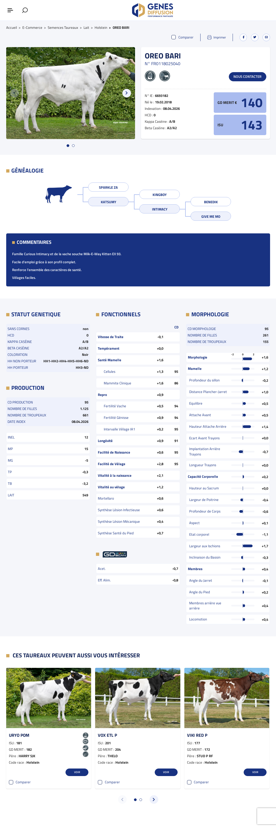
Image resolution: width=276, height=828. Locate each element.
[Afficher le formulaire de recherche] (25, 10)
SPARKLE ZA (108, 187)
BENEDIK (211, 202)
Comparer (182, 37)
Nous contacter (247, 76)
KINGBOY (160, 194)
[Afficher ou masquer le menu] (10, 10)
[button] (126, 93)
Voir (77, 772)
